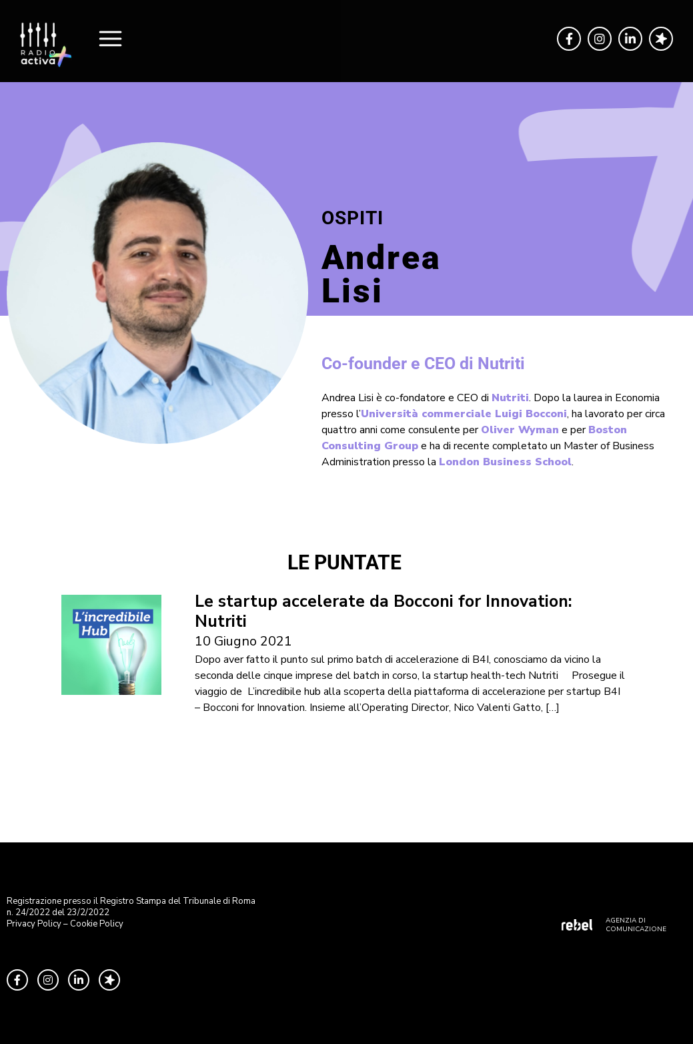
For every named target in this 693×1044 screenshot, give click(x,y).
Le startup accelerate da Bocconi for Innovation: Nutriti (383, 611)
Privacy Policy (34, 924)
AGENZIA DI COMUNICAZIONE (636, 925)
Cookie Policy (96, 924)
